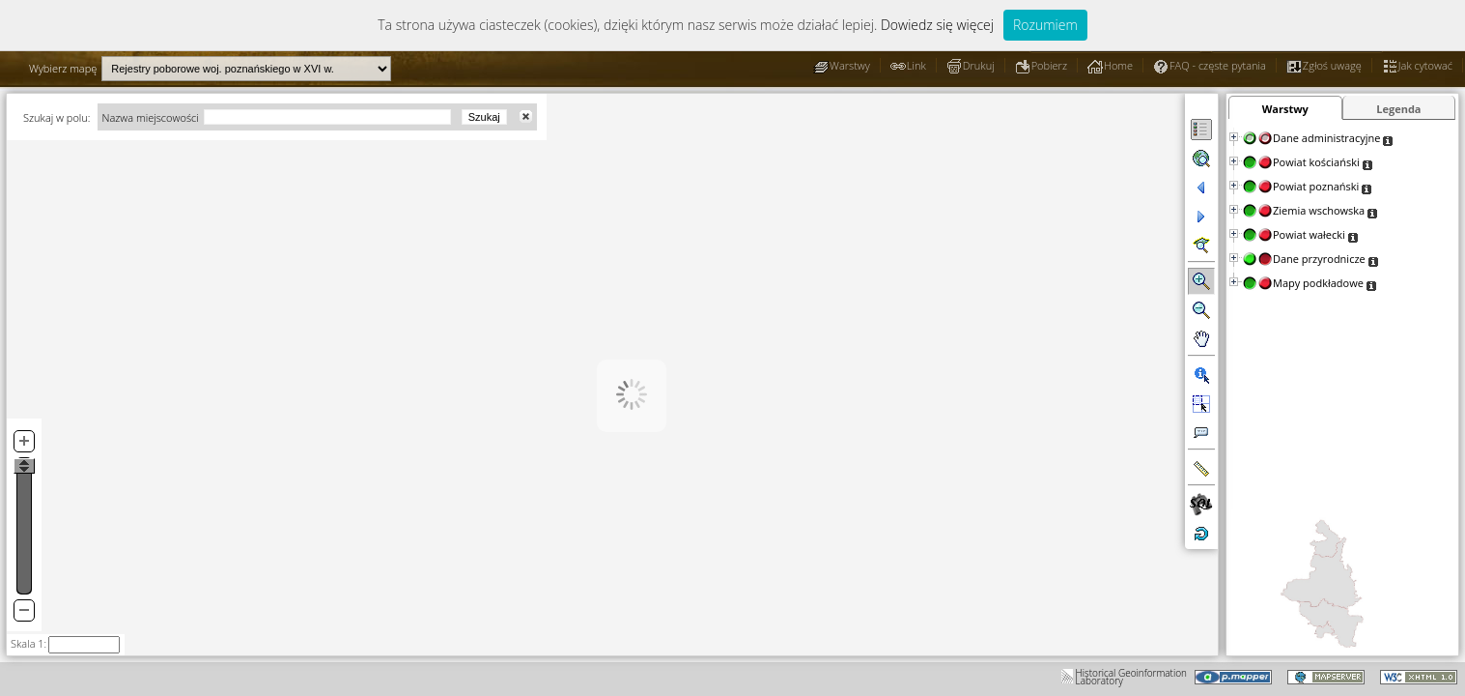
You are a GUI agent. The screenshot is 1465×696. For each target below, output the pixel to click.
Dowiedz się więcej (937, 24)
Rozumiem (1045, 24)
